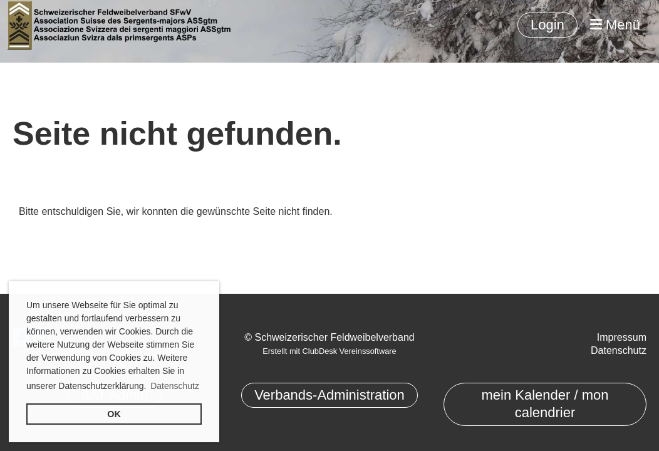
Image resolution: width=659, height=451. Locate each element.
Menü (615, 25)
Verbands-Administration (329, 395)
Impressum (621, 337)
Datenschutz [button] (174, 386)
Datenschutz (618, 350)
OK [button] (114, 414)
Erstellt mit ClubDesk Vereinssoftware (329, 351)
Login (547, 25)
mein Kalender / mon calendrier (544, 404)
